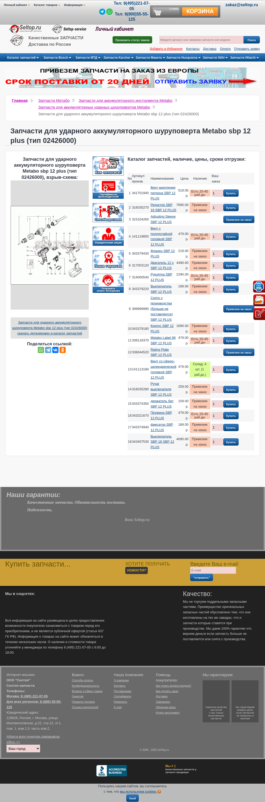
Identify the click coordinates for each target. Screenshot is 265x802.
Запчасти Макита (150, 58)
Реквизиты (120, 701)
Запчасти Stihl (215, 58)
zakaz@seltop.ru (241, 5)
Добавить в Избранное (166, 49)
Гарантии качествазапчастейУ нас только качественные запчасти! (216, 713)
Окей (132, 798)
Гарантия (78, 696)
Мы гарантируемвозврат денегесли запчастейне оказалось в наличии (245, 713)
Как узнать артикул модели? (173, 685)
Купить (231, 193)
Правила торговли (83, 701)
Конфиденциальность (86, 685)
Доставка (210, 49)
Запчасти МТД (88, 58)
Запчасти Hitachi (244, 58)
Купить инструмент (168, 712)
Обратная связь (166, 707)
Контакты (193, 49)
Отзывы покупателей (85, 707)
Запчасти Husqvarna (183, 58)
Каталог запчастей (23, 58)
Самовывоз (163, 701)
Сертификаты (122, 696)
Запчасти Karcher (119, 58)
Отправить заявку (247, 49)
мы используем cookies (138, 791)
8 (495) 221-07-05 (34, 696)
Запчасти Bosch (57, 58)
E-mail (118, 707)
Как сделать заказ (167, 691)
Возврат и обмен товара (87, 691)
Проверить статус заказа (132, 40)
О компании (121, 680)
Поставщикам (122, 691)
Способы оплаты (82, 680)
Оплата (225, 49)
